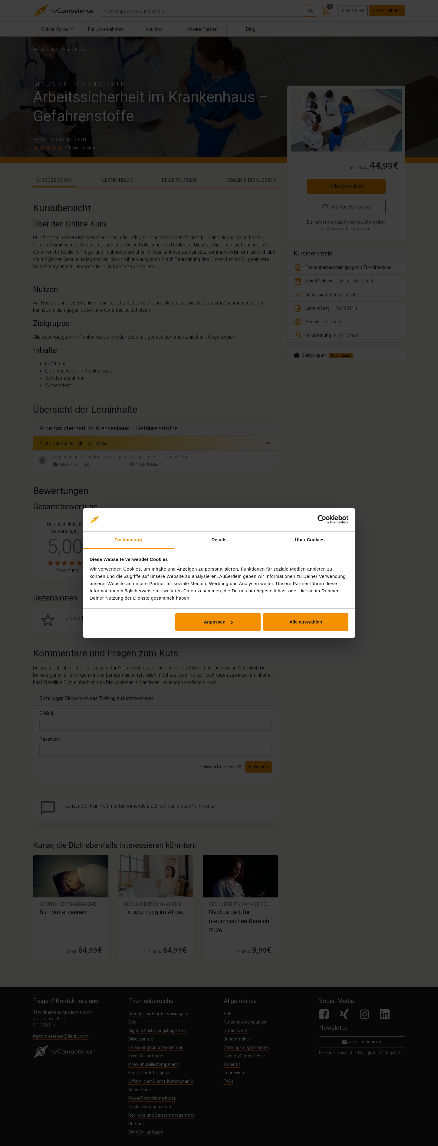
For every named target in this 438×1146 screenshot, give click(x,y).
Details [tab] (219, 539)
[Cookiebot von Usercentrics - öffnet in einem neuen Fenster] (321, 519)
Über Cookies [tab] (310, 539)
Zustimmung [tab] (128, 539)
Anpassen (218, 621)
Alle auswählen (305, 621)
